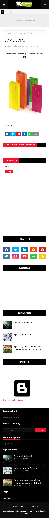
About (23, 506)
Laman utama (10, 33)
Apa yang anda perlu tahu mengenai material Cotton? (27, 348)
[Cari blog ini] (19, 430)
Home (15, 506)
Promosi (19, 33)
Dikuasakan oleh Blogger (22, 398)
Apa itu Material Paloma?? (27, 334)
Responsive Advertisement (24, 20)
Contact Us (33, 506)
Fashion (7, 498)
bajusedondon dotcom (15, 46)
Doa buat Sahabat (23, 322)
